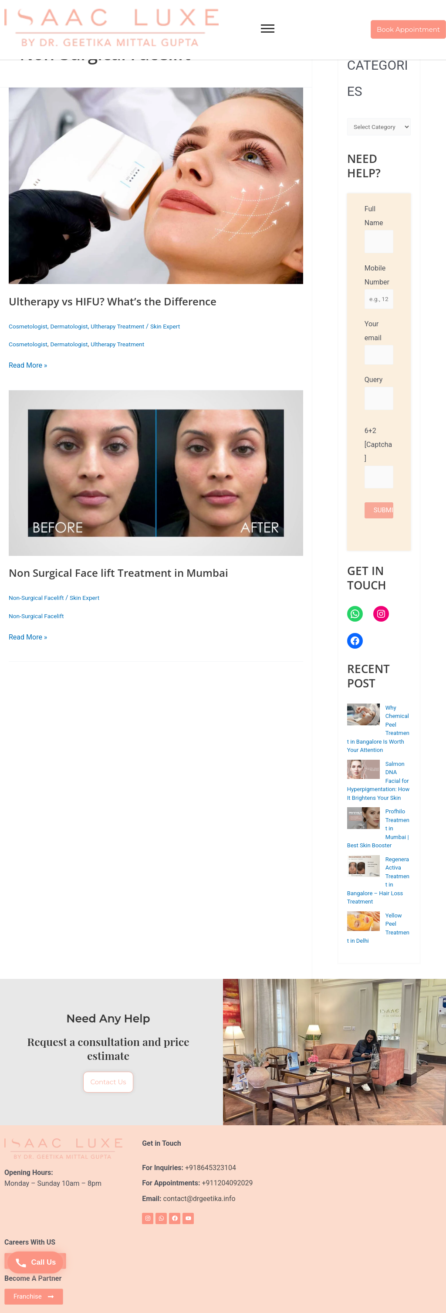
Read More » (28, 364)
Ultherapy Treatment (127, 326)
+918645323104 (210, 1167)
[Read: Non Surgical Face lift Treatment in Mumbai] (156, 473)
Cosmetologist (30, 326)
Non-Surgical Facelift (39, 598)
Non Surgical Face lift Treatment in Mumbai (127, 572)
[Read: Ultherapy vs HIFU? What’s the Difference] (156, 186)
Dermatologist (74, 326)
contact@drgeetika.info (200, 1198)
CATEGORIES (377, 78)
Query (379, 396)
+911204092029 (226, 1182)
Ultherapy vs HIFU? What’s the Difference (121, 301)
